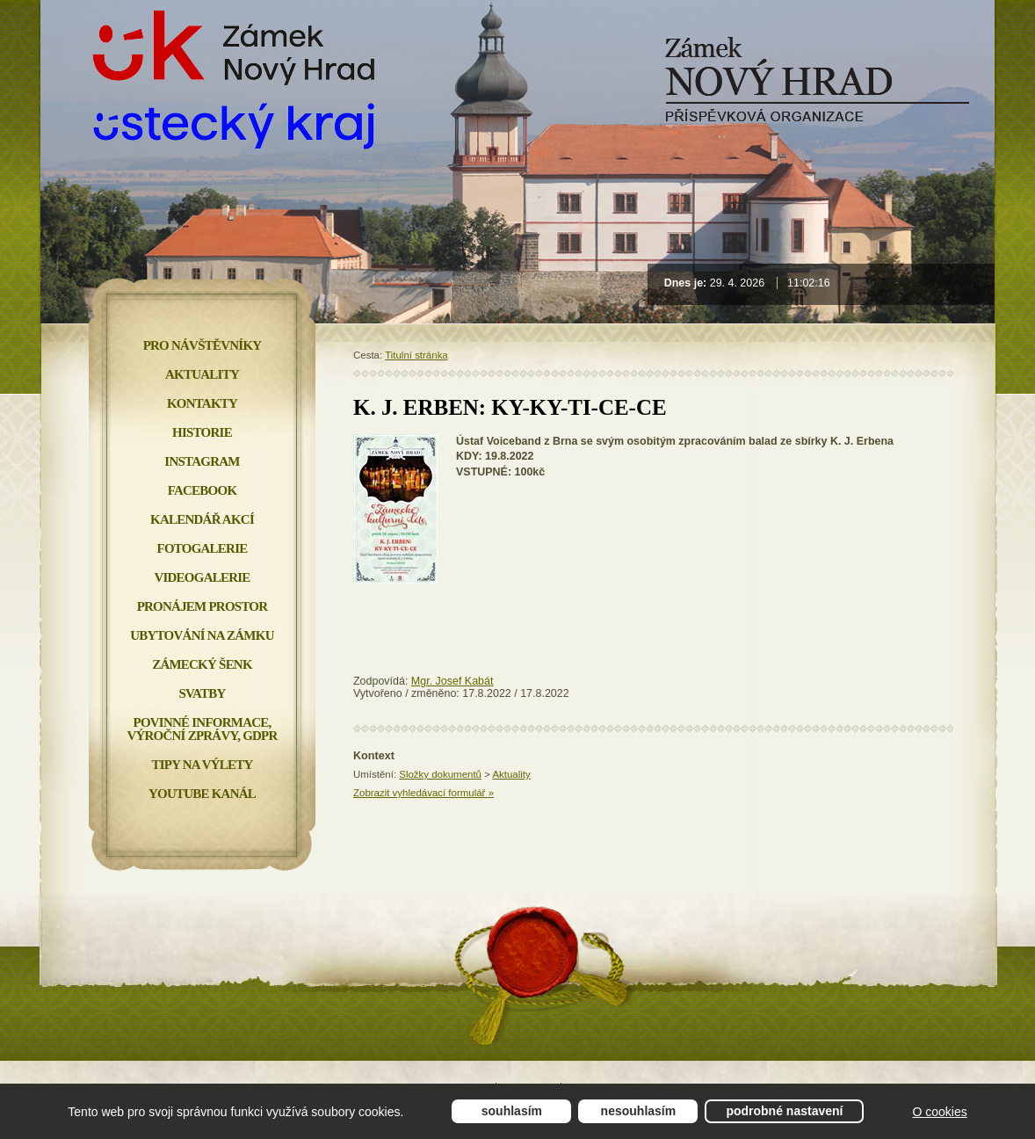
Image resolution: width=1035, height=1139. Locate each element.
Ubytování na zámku (201, 635)
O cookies (939, 1112)
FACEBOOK (202, 490)
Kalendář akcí (202, 519)
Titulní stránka (416, 355)
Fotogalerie (202, 548)
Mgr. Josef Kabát (452, 681)
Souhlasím (511, 1111)
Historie (202, 432)
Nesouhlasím (639, 1111)
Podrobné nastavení (784, 1111)
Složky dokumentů (440, 774)
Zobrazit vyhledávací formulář (423, 792)
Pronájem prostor (202, 606)
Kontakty (202, 403)
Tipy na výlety (201, 765)
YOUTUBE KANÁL (202, 794)
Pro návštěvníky (202, 345)
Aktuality (511, 774)
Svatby (201, 693)
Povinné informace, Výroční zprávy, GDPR (202, 729)
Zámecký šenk (202, 664)
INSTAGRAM (201, 461)
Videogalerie (202, 577)
